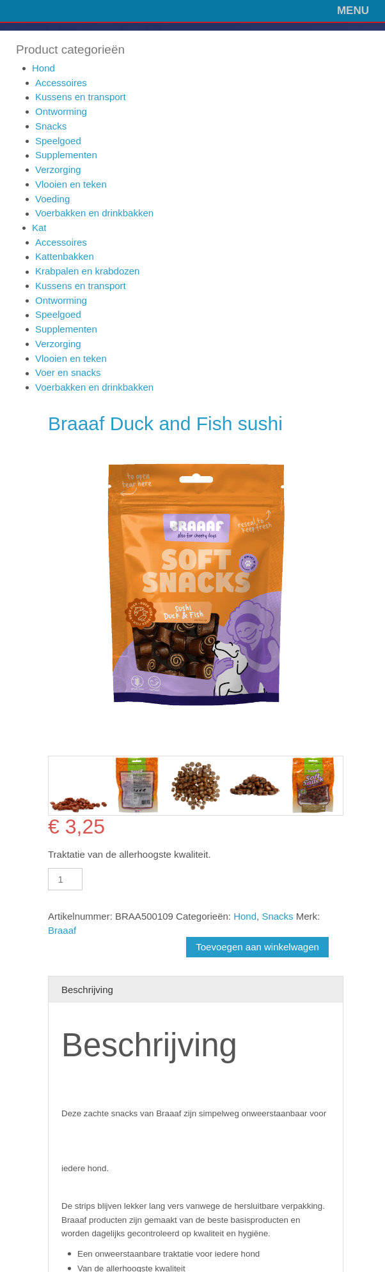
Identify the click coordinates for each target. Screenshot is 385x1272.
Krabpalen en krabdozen (87, 271)
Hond (43, 68)
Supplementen (66, 154)
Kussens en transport (80, 96)
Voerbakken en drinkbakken (94, 212)
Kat (39, 227)
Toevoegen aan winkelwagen (257, 946)
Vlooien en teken (71, 184)
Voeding (52, 198)
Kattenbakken (64, 256)
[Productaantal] (65, 879)
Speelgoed (58, 140)
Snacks (51, 126)
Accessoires (61, 82)
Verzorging (58, 169)
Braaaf (62, 930)
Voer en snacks (68, 372)
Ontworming (61, 111)
